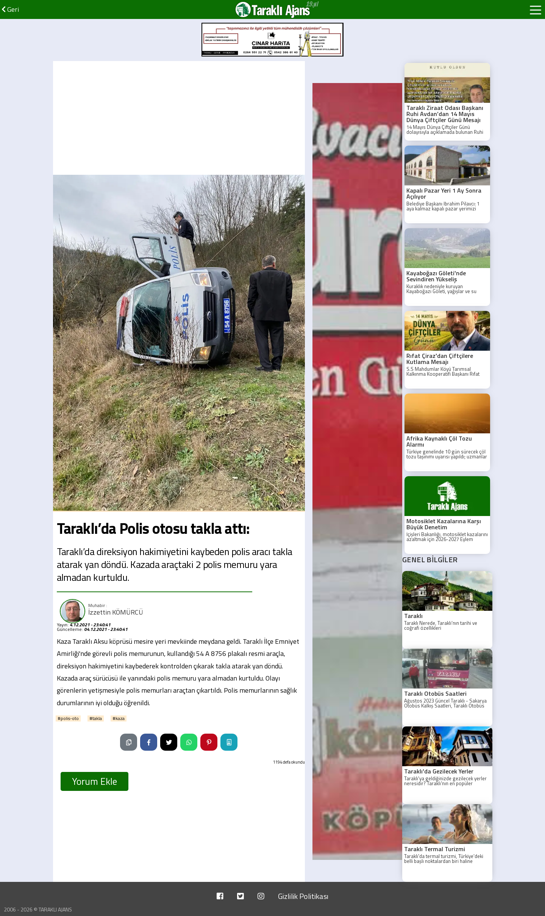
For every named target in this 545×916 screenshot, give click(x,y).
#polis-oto (68, 718)
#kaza (118, 718)
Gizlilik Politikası (303, 896)
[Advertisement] (179, 118)
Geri (10, 9)
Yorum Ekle (94, 781)
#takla (95, 718)
